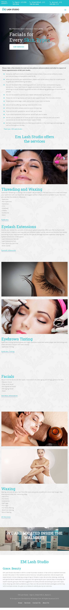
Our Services (18, 47)
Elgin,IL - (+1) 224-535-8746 (20, 3)
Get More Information (9, 395)
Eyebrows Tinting (7, 351)
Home (20, 603)
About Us (46, 603)
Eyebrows (5, 219)
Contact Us (36, 603)
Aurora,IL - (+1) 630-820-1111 (56, 3)
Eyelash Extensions (8, 250)
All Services (6, 517)
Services (27, 603)
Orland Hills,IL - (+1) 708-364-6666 (37, 3)
